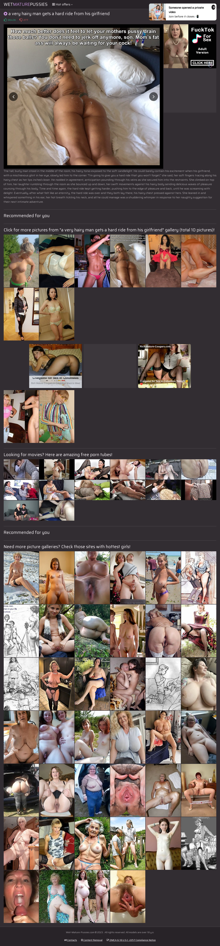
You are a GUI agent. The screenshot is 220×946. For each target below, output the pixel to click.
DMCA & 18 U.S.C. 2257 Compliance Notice (131, 940)
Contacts (70, 940)
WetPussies (26, 4)
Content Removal (91, 940)
